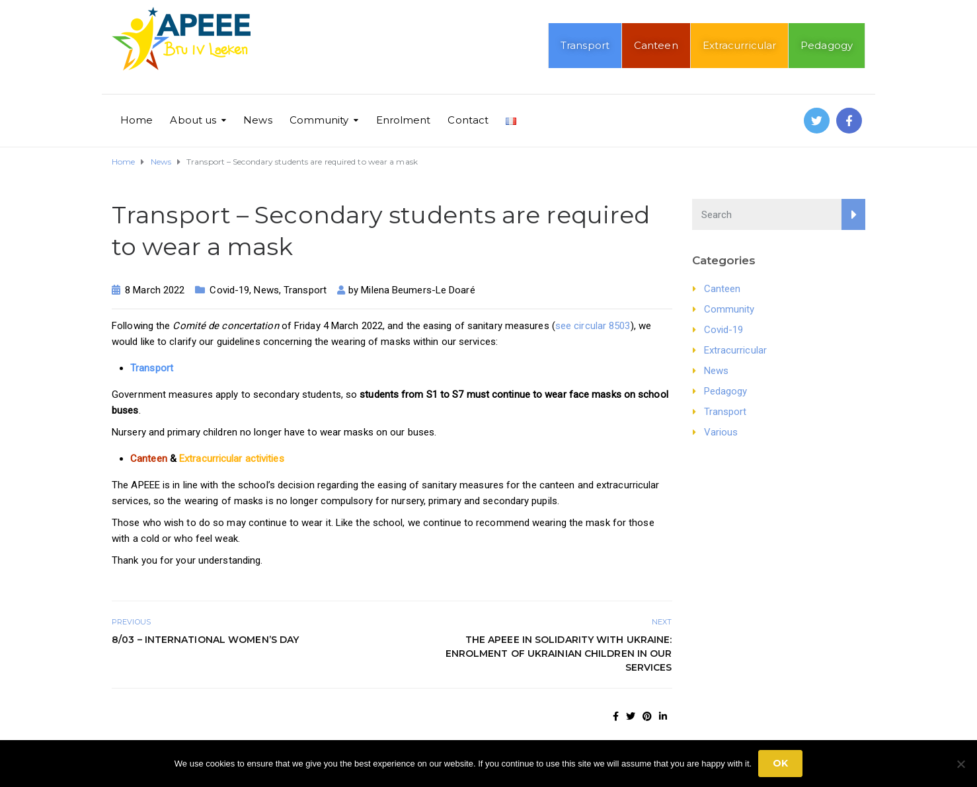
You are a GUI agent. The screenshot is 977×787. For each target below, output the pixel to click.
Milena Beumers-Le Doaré (418, 290)
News (257, 120)
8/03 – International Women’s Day (205, 640)
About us (193, 120)
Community (319, 120)
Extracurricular (740, 45)
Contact (468, 120)
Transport (585, 45)
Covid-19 (229, 290)
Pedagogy (827, 45)
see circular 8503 (593, 326)
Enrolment (403, 120)
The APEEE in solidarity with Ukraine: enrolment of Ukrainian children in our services (559, 653)
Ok (780, 763)
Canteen (656, 45)
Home (136, 120)
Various (721, 432)
